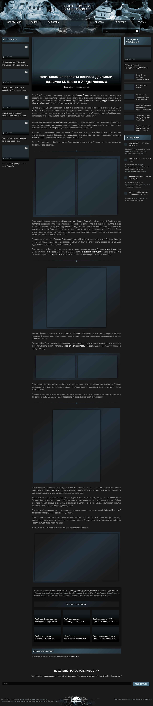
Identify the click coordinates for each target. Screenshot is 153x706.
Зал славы (53, 22)
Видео (34, 22)
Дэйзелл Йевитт (58, 595)
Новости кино (13, 22)
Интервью (120, 22)
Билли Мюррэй (112, 593)
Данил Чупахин (83, 87)
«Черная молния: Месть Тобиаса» (78, 346)
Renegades (77, 593)
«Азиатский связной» (41, 103)
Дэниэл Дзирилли (83, 95)
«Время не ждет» (65, 103)
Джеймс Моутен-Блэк (42, 595)
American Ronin (48, 593)
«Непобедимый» (112, 249)
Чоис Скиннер (106, 595)
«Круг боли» (108, 101)
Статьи (141, 22)
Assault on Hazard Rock (63, 593)
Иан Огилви (84, 595)
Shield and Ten (88, 593)
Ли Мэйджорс (95, 595)
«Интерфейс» (54, 254)
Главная (39, 591)
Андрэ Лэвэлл (100, 593)
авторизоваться (73, 656)
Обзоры (99, 22)
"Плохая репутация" (92, 252)
